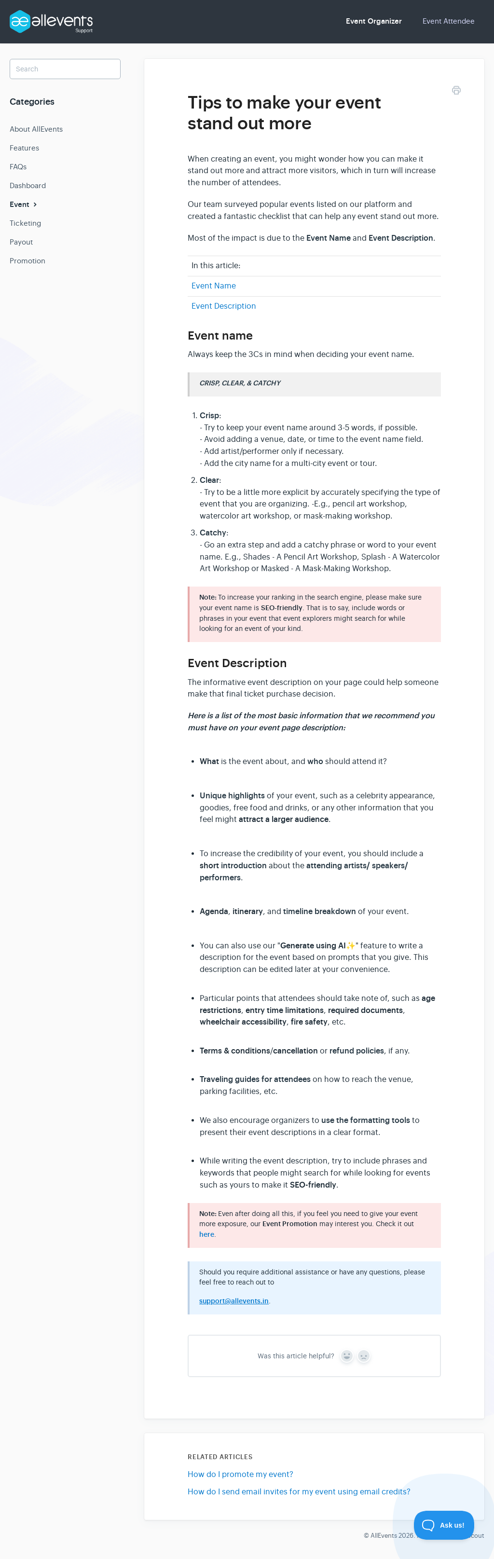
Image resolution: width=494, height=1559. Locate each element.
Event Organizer (374, 21)
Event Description (224, 306)
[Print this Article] (456, 91)
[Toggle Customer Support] (444, 1525)
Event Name (214, 286)
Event (24, 204)
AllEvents (383, 1536)
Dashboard (28, 185)
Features (24, 147)
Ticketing (25, 223)
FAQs (18, 166)
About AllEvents (36, 129)
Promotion (27, 260)
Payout (21, 241)
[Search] (65, 69)
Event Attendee (449, 21)
